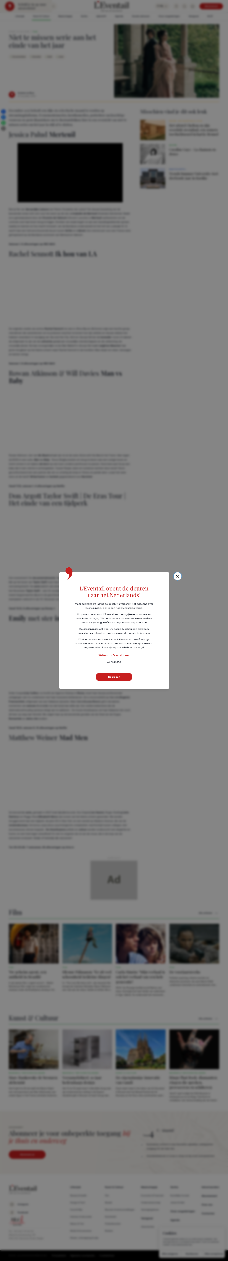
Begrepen (114, 677)
